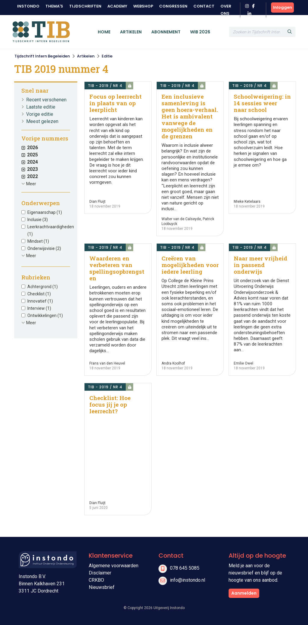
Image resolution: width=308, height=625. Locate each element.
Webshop (143, 6)
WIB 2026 (200, 32)
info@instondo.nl (187, 580)
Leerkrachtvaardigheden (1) (50, 230)
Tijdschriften (85, 6)
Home (104, 32)
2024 (29, 162)
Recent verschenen (46, 100)
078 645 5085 (184, 568)
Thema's (54, 6)
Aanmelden (244, 593)
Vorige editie (39, 114)
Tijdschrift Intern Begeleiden (42, 56)
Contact (203, 6)
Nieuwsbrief (102, 587)
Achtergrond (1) (42, 286)
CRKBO (96, 580)
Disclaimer (100, 573)
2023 (29, 169)
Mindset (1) (38, 241)
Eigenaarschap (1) (44, 212)
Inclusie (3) (37, 219)
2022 (29, 176)
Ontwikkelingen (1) (45, 315)
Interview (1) (39, 308)
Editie (107, 56)
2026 (29, 147)
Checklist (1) (39, 293)
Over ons (225, 9)
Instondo (28, 6)
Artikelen (131, 32)
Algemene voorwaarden (113, 565)
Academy (117, 6)
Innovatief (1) (40, 301)
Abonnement (165, 32)
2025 (29, 155)
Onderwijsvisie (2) (44, 248)
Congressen (173, 6)
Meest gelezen (42, 121)
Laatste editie (40, 107)
